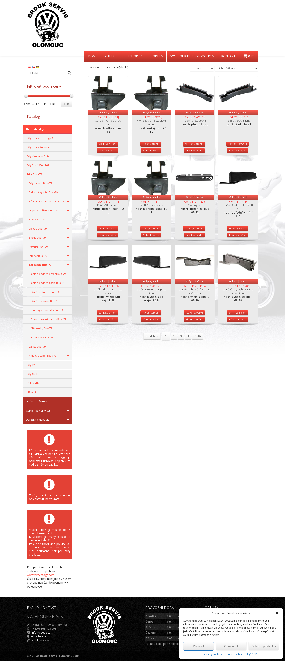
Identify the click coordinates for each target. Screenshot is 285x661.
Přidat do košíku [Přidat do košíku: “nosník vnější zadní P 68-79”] (237, 348)
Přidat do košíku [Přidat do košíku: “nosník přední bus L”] (194, 160)
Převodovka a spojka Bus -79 (49, 201)
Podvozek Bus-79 (42, 337)
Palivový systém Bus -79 (43, 192)
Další (197, 365)
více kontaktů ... (41, 640)
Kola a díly (48, 383)
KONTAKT (228, 56)
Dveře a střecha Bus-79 (45, 292)
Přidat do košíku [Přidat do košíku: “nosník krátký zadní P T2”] (150, 160)
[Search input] (47, 73)
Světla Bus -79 (49, 237)
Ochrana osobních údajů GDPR (241, 654)
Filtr (66, 103)
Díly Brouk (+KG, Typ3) (48, 138)
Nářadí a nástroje (36, 401)
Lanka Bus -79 (37, 346)
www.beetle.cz (40, 636)
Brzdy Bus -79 (37, 219)
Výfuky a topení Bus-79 (49, 355)
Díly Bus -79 (48, 174)
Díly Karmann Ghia (48, 156)
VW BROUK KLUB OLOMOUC (192, 56)
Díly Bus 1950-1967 (48, 165)
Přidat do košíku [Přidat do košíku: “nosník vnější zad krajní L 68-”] (107, 348)
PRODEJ (156, 56)
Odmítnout (231, 646)
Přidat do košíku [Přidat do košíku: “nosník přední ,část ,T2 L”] (107, 254)
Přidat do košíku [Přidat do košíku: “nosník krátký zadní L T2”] (107, 160)
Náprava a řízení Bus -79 (49, 210)
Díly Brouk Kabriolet (48, 147)
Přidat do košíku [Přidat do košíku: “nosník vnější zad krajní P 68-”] (150, 348)
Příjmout (198, 646)
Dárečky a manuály (48, 419)
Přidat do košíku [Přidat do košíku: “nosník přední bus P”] (237, 160)
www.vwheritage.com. (41, 575)
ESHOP (135, 56)
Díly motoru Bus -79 (49, 183)
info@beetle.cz (41, 632)
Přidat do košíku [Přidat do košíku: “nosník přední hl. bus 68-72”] (194, 254)
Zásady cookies (213, 654)
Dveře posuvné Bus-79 (44, 301)
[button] (277, 613)
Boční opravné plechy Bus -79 (48, 319)
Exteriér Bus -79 (49, 246)
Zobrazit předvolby (264, 646)
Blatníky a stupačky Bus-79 (47, 310)
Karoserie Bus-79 (49, 265)
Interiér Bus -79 (49, 255)
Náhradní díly (48, 129)
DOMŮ (93, 56)
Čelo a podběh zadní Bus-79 (47, 283)
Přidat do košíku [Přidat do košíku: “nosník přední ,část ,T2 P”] (150, 254)
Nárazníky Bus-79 (41, 328)
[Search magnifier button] (69, 73)
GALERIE (113, 56)
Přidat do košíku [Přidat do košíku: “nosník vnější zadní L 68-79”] (194, 348)
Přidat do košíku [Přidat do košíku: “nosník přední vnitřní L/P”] (237, 254)
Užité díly (48, 392)
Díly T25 (48, 365)
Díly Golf (48, 374)
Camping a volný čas (48, 410)
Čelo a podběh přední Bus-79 (48, 274)
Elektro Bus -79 (49, 228)
